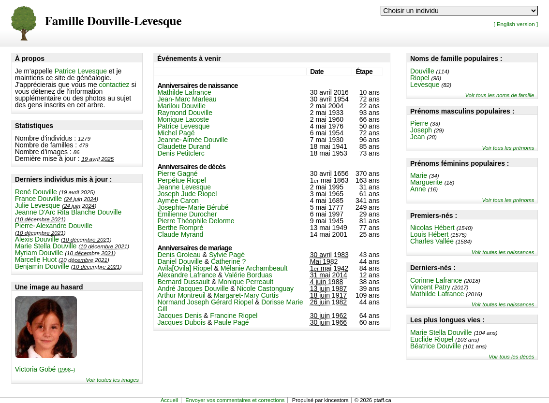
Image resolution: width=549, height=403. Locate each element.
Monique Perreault (245, 282)
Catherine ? (228, 261)
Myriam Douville (39, 253)
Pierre (419, 123)
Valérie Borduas (248, 275)
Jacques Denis (179, 315)
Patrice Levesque (81, 71)
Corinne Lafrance (436, 280)
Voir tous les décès (511, 357)
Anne (418, 189)
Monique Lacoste (183, 119)
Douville (422, 71)
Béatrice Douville (435, 346)
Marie (418, 175)
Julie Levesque (37, 205)
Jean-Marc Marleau (186, 99)
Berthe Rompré (180, 227)
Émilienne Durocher (187, 214)
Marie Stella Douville (46, 246)
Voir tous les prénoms (508, 148)
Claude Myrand (180, 234)
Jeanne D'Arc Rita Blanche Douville (68, 212)
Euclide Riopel (432, 339)
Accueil (169, 400)
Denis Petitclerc (180, 153)
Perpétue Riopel (181, 180)
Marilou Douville (181, 106)
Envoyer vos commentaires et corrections (234, 400)
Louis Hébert (429, 234)
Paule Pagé (231, 322)
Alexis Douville (37, 239)
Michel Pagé (175, 133)
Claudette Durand (183, 146)
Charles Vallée (432, 241)
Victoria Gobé (45, 369)
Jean (417, 137)
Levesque (425, 84)
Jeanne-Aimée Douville (192, 140)
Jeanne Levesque (184, 187)
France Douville (38, 198)
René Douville (36, 192)
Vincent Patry (430, 287)
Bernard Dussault (183, 282)
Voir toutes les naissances (503, 252)
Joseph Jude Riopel (187, 194)
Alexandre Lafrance (186, 275)
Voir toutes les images (112, 380)
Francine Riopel (233, 315)
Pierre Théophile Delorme (195, 221)
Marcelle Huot (36, 259)
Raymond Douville (184, 112)
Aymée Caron (177, 200)
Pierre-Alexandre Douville (53, 226)
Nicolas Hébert (432, 227)
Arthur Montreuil (181, 295)
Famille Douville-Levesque (113, 21)
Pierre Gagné (177, 173)
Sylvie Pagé (227, 255)
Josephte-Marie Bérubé (192, 207)
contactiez (114, 84)
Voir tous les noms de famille (499, 95)
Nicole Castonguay (265, 288)
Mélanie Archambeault (254, 268)
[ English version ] (515, 24)
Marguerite (426, 182)
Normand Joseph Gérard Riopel (205, 302)
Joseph (421, 130)
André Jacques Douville (192, 288)
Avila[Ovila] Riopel (184, 268)
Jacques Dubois (181, 322)
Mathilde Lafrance (437, 294)
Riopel (420, 78)
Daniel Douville (179, 261)
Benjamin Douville (42, 266)
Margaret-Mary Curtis (246, 295)
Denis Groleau (179, 255)
